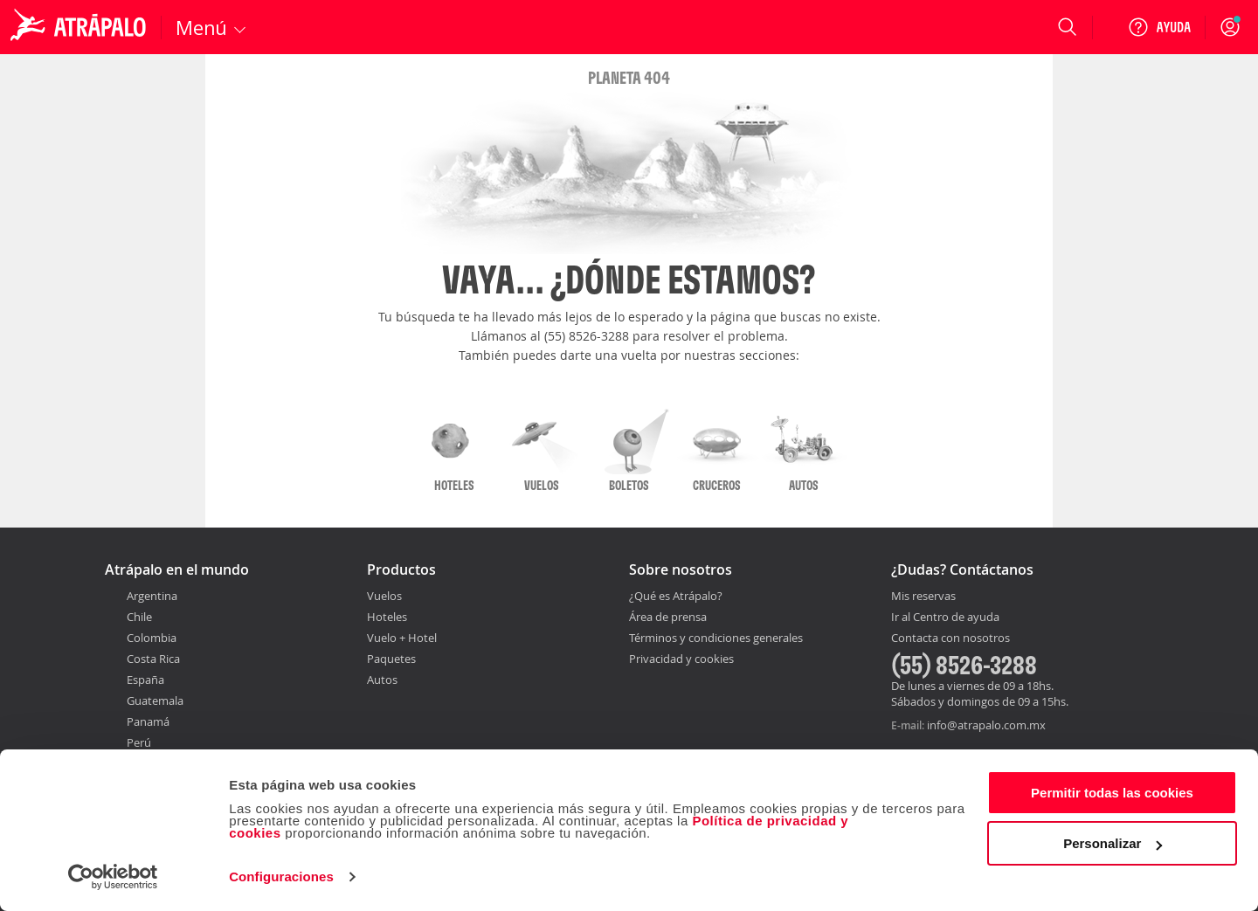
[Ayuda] (1159, 27)
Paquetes (391, 658)
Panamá (148, 721)
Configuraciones (281, 876)
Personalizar (1112, 843)
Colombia (151, 637)
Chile (139, 617)
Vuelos (384, 596)
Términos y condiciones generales (716, 637)
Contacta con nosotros (950, 638)
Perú (139, 742)
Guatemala (155, 700)
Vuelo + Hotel (402, 637)
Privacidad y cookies (681, 658)
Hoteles (387, 617)
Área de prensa (668, 617)
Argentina (152, 596)
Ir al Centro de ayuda (945, 618)
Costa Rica (153, 658)
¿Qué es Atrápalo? (675, 596)
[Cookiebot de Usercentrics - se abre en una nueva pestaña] (113, 877)
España (145, 679)
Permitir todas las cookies (1112, 792)
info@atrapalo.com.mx (986, 725)
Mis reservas (923, 597)
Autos (382, 679)
